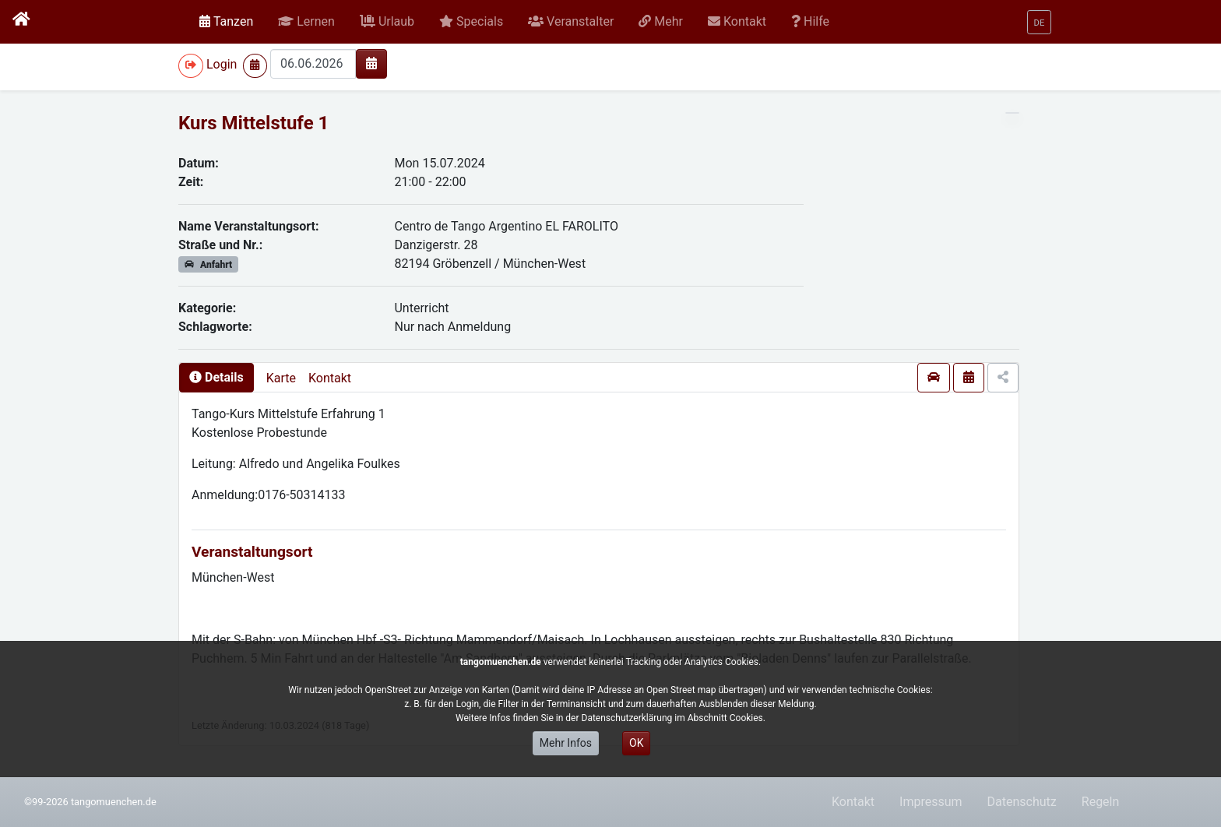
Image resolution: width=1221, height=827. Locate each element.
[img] (371, 63)
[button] (306, 21)
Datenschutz (1022, 801)
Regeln (1101, 801)
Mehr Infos (566, 743)
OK (636, 743)
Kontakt (329, 378)
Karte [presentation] (281, 378)
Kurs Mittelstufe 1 (253, 123)
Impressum (930, 801)
